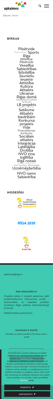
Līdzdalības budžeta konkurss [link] (26, 101)
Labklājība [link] (26, 147)
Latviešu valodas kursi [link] (26, 163)
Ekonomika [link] (34, 165)
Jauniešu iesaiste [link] (26, 77)
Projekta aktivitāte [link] (26, 107)
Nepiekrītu (26, 394)
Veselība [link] (26, 65)
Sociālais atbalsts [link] (26, 137)
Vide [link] (26, 127)
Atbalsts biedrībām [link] (26, 115)
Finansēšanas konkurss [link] (26, 131)
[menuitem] (38, 5)
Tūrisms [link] (26, 171)
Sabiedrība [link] (27, 177)
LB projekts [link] (26, 104)
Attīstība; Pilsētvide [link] (26, 61)
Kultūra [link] (26, 86)
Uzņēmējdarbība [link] (26, 168)
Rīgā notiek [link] (26, 161)
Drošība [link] (26, 150)
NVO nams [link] (26, 173)
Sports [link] (33, 52)
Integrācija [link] (26, 143)
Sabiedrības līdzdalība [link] (26, 70)
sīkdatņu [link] (24, 380)
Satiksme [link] (26, 110)
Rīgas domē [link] (27, 97)
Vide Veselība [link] (19, 165)
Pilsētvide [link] (26, 49)
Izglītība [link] (26, 157)
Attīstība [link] (26, 83)
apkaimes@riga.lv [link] (13, 274)
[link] (51, 9)
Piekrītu (25, 387)
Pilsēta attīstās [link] (20, 52)
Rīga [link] (26, 56)
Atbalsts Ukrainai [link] (27, 91)
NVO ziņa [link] (26, 154)
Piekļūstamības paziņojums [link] (18, 313)
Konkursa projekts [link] (27, 122)
